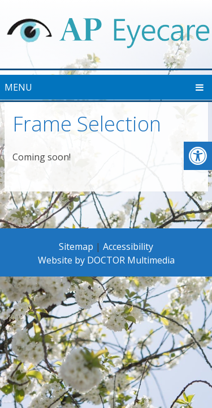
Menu (18, 87)
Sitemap (76, 246)
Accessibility (128, 246)
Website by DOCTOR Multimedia (106, 260)
